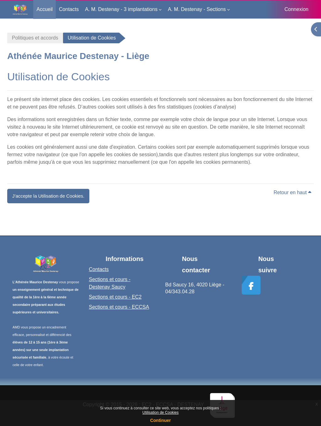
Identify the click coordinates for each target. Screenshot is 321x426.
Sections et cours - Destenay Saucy (110, 283)
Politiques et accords (35, 37)
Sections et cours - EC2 (115, 297)
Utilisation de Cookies (160, 412)
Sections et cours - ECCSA (119, 307)
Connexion (297, 9)
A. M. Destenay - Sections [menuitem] (197, 9)
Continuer (160, 420)
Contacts (99, 269)
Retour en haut (292, 192)
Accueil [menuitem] (44, 9)
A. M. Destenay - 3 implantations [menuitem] (121, 9)
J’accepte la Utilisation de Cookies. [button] (48, 196)
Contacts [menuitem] (69, 9)
